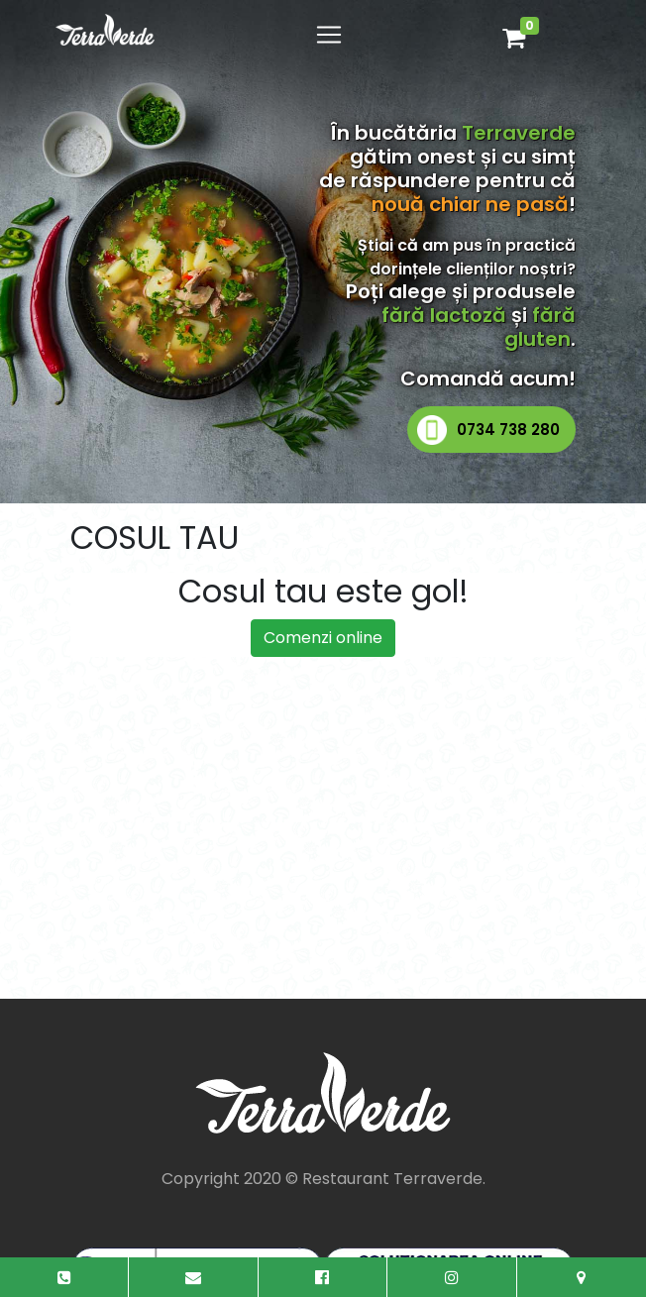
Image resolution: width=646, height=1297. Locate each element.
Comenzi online (323, 637)
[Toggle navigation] (329, 34)
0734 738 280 (508, 429)
